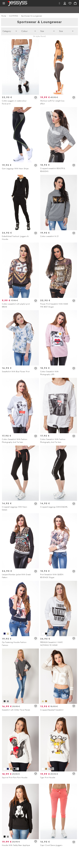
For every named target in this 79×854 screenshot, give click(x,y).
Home (3, 16)
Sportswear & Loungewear (31, 16)
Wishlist (70, 3)
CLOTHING (13, 16)
